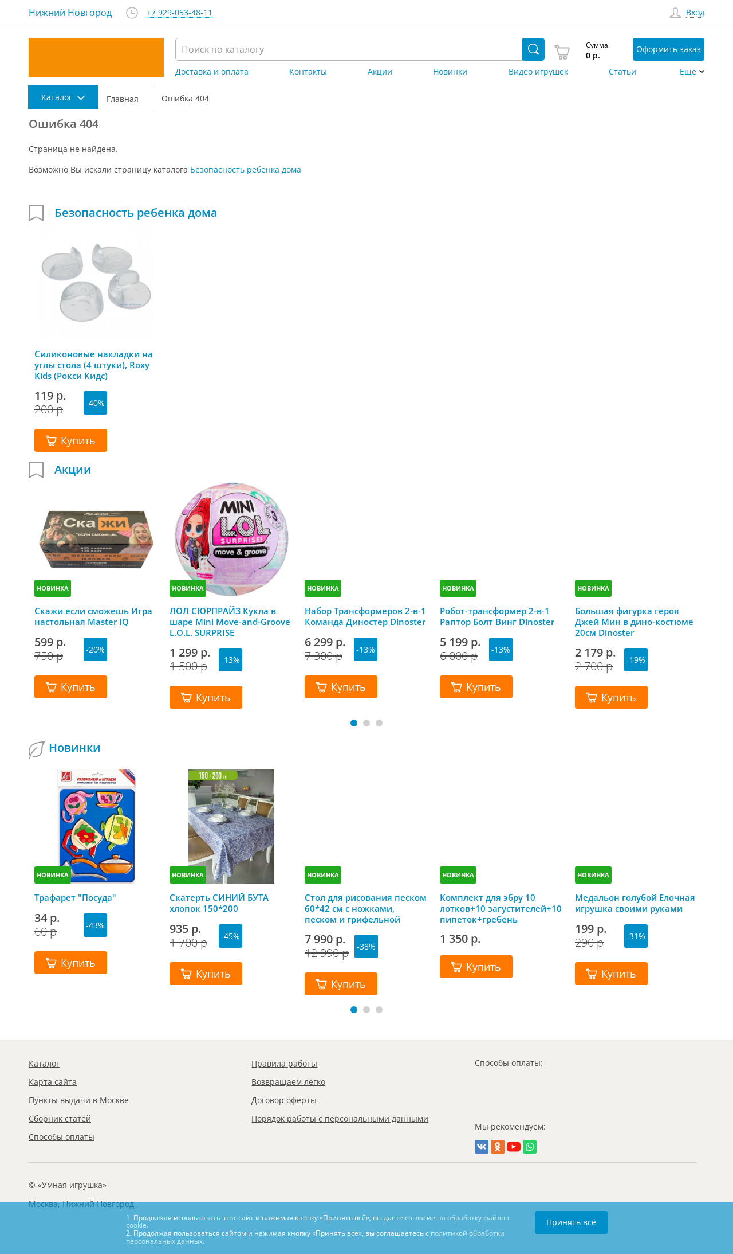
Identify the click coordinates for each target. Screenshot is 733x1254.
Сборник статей (60, 1118)
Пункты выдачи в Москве (79, 1100)
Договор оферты (284, 1100)
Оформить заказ (668, 49)
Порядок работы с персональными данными (339, 1118)
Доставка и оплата (212, 71)
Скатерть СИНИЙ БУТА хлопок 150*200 (219, 903)
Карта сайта (53, 1081)
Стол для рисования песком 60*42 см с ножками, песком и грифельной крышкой (366, 908)
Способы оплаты (61, 1136)
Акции (380, 71)
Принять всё (571, 1222)
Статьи (622, 71)
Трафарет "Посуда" (75, 897)
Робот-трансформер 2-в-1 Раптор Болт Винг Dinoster (497, 616)
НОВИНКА (53, 588)
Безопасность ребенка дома (245, 169)
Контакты (308, 71)
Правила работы (284, 1063)
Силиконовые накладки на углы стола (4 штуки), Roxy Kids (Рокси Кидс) (93, 365)
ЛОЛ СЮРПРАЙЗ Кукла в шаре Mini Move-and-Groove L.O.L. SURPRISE (230, 621)
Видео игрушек (538, 71)
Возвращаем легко (288, 1081)
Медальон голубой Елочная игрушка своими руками (635, 903)
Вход (695, 13)
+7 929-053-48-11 (179, 13)
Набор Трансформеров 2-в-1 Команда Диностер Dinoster (365, 616)
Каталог (44, 1063)
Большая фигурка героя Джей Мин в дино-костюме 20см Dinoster (634, 621)
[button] (353, 723)
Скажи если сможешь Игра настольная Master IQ (93, 616)
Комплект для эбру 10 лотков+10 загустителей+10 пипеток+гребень (501, 908)
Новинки (450, 71)
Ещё (688, 71)
